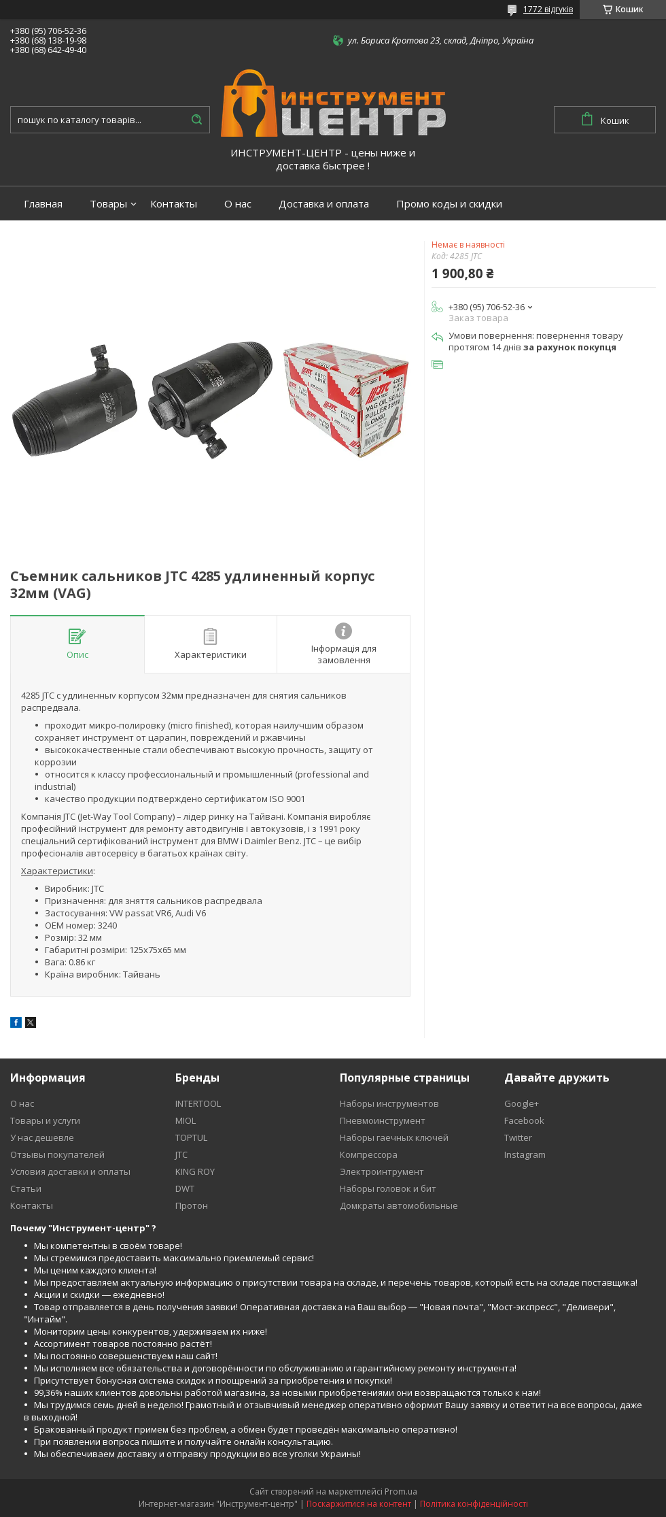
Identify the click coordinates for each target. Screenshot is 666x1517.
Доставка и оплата (324, 204)
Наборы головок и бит (388, 1188)
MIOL (185, 1120)
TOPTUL (191, 1137)
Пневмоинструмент (382, 1120)
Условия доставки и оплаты (70, 1171)
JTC (181, 1154)
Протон (191, 1205)
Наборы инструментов (389, 1103)
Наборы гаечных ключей (394, 1137)
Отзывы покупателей (57, 1154)
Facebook (524, 1120)
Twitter (518, 1137)
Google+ (521, 1103)
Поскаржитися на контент (358, 1504)
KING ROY (195, 1171)
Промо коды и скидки (449, 204)
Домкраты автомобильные (399, 1205)
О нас (237, 204)
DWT (184, 1188)
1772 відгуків (548, 9)
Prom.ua (401, 1491)
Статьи (25, 1188)
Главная (43, 204)
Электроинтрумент (382, 1171)
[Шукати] (196, 119)
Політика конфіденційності (474, 1504)
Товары (108, 204)
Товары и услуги (45, 1120)
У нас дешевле (42, 1137)
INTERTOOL (198, 1103)
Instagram (525, 1154)
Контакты (173, 204)
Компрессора (369, 1154)
